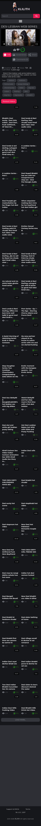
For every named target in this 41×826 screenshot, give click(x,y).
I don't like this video (18, 49)
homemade (8, 84)
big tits (7, 95)
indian (6, 91)
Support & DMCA (12, 809)
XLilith (17, 819)
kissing (16, 91)
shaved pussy (9, 88)
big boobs (18, 95)
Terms (28, 809)
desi (26, 91)
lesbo (21, 88)
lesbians (22, 80)
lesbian (11, 80)
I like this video (14, 49)
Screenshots (21, 55)
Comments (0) (22, 59)
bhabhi (30, 95)
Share (34, 55)
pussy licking (23, 84)
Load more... (20, 720)
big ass (31, 88)
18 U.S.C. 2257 (20, 812)
